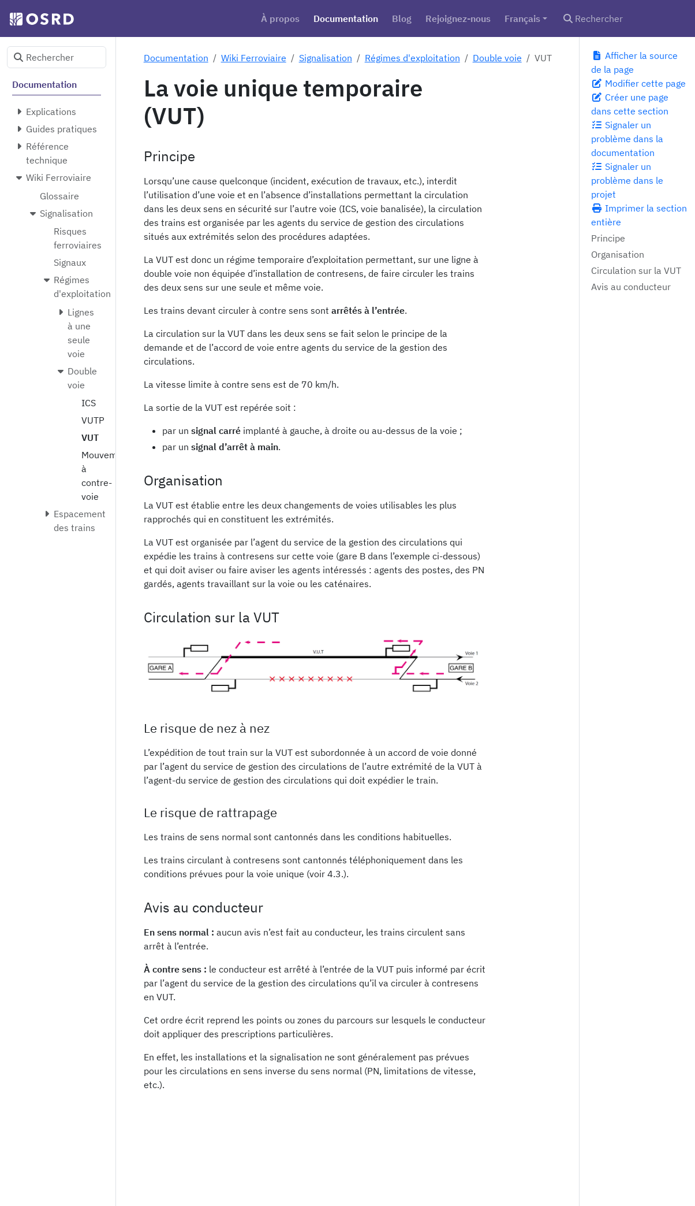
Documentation (176, 58)
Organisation (617, 254)
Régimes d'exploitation (412, 58)
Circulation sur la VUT (636, 270)
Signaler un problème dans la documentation (627, 138)
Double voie (497, 58)
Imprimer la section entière (639, 215)
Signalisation (325, 58)
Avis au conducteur (631, 286)
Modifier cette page (638, 83)
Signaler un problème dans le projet (627, 180)
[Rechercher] (622, 18)
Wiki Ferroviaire (253, 58)
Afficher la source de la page (634, 62)
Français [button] (522, 18)
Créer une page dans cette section (629, 104)
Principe (608, 238)
